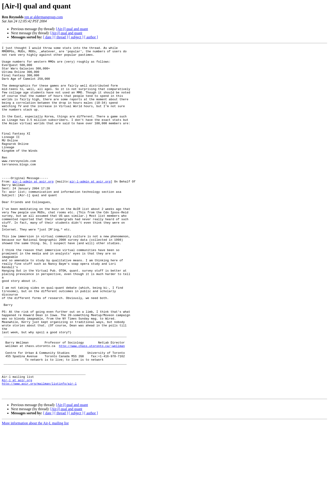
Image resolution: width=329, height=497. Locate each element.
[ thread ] (61, 37)
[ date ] (48, 37)
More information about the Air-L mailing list (35, 493)
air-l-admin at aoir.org (33, 209)
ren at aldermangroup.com (43, 17)
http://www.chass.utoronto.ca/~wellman (92, 406)
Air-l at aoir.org (17, 447)
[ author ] (91, 37)
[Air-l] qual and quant (72, 29)
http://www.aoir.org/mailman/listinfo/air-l (39, 451)
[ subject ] (76, 37)
